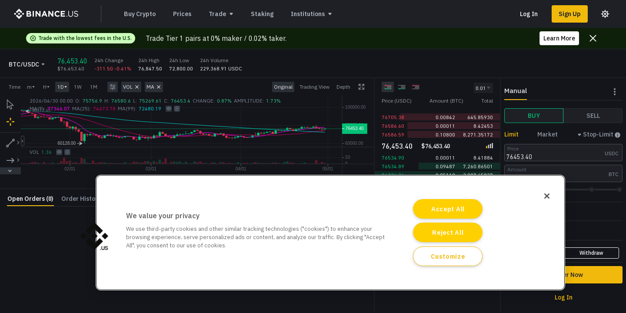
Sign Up (570, 14)
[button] (94, 236)
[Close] (546, 196)
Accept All (448, 209)
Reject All (447, 232)
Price (513, 148)
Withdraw (591, 253)
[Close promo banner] (593, 38)
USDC (612, 153)
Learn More (559, 38)
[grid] (437, 123)
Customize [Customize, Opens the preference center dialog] (448, 256)
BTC (614, 174)
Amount (516, 169)
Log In (529, 14)
